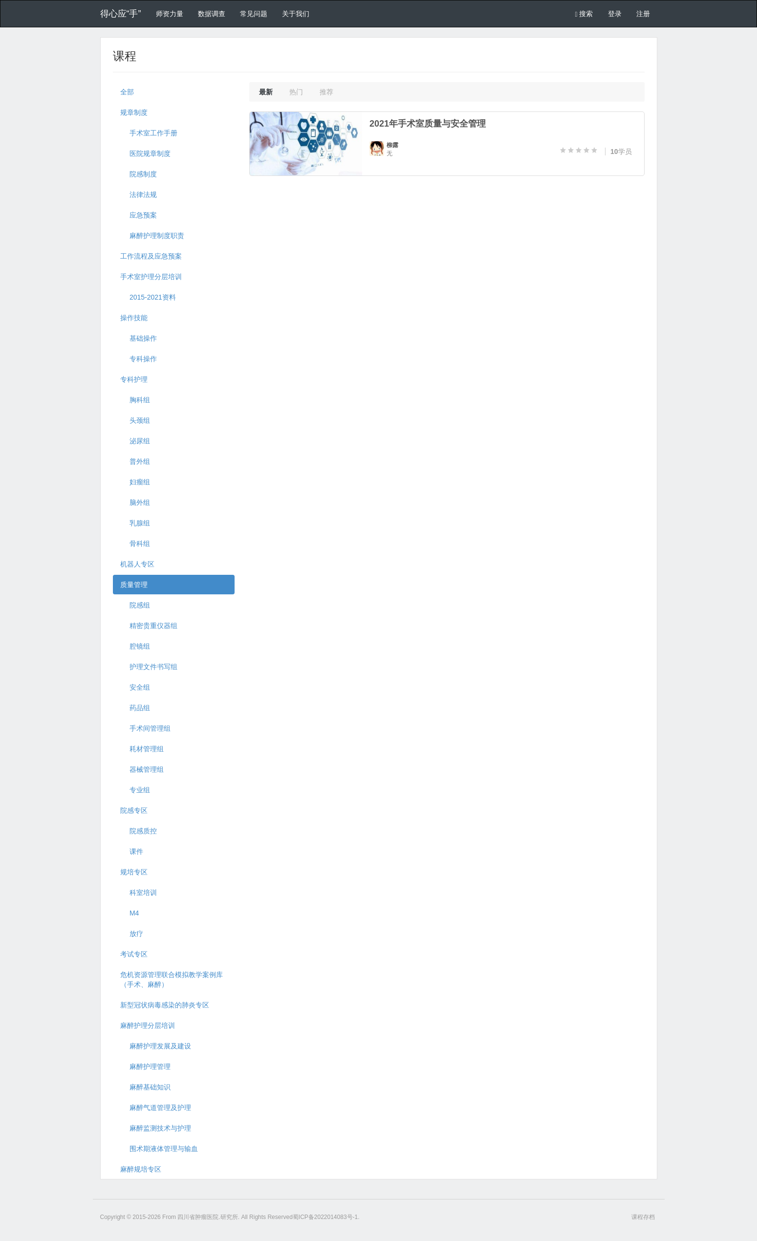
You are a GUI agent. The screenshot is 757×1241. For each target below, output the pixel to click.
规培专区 (134, 872)
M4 (129, 913)
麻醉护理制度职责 (152, 235)
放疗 (131, 933)
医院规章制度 (145, 153)
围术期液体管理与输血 (159, 1149)
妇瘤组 (135, 482)
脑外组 (135, 502)
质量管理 (134, 584)
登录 (615, 14)
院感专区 (134, 810)
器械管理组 (142, 769)
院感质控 (138, 831)
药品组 (135, 708)
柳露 (392, 145)
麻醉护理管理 (145, 1066)
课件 (131, 851)
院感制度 (138, 174)
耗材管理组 (142, 749)
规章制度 (134, 112)
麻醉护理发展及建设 (155, 1046)
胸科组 (135, 400)
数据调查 (211, 14)
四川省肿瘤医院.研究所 (207, 1217)
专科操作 (138, 359)
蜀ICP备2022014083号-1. (326, 1217)
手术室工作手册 (148, 133)
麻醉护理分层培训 (147, 1025)
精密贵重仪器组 (148, 626)
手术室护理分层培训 (151, 277)
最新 (266, 92)
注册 (643, 14)
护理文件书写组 (148, 667)
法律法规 (138, 194)
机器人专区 (137, 564)
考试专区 (134, 954)
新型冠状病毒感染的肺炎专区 (164, 1005)
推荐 (326, 92)
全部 (127, 92)
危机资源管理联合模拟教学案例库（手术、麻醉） (171, 979)
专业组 (135, 790)
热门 (296, 92)
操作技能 (134, 318)
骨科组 (135, 543)
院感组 (135, 605)
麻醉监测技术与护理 (155, 1128)
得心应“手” (120, 14)
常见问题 (253, 14)
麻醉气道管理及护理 (155, 1107)
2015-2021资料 (148, 297)
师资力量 (169, 14)
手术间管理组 (145, 728)
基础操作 (138, 338)
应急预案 (138, 215)
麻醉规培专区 (140, 1169)
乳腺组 (135, 523)
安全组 (135, 687)
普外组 (135, 461)
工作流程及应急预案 (151, 256)
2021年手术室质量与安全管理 (427, 124)
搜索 (584, 14)
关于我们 (295, 14)
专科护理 (134, 379)
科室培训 (138, 892)
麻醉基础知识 (145, 1087)
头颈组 (135, 420)
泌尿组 (135, 441)
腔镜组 (135, 646)
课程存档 (643, 1217)
